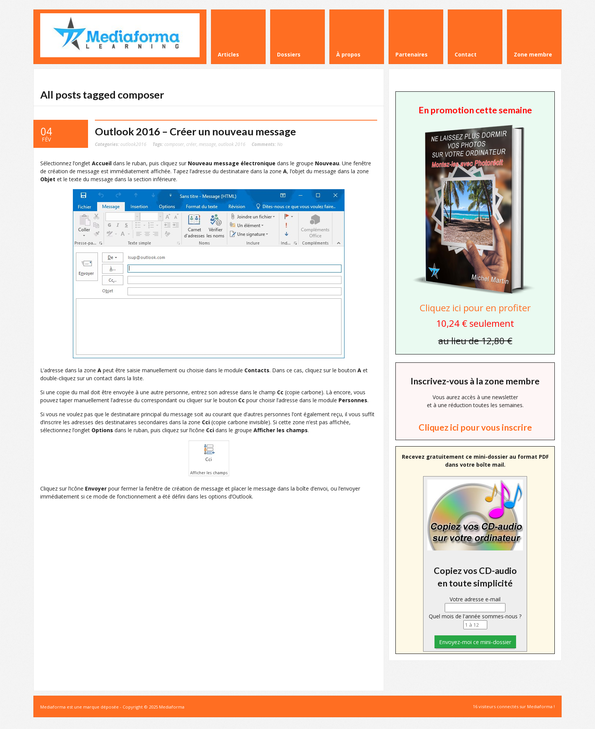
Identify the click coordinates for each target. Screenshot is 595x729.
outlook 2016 (232, 144)
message (207, 144)
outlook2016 (133, 144)
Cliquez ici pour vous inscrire (475, 427)
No (267, 144)
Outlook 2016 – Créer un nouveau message (195, 131)
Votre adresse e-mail (475, 599)
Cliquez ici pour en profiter (475, 307)
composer (174, 144)
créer (191, 144)
